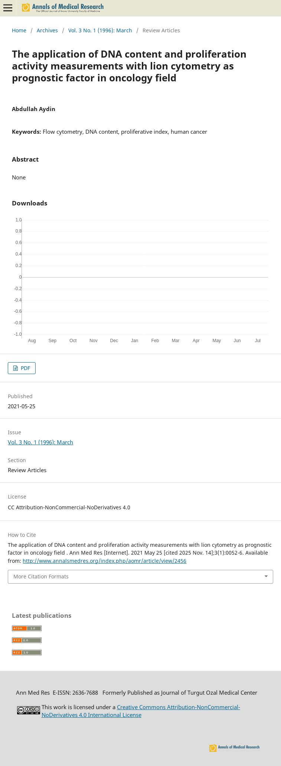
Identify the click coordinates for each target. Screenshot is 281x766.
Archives (47, 30)
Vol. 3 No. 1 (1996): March (100, 30)
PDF (24, 367)
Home (19, 30)
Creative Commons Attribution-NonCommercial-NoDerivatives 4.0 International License (141, 710)
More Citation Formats (41, 576)
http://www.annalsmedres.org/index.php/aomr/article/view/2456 (104, 560)
